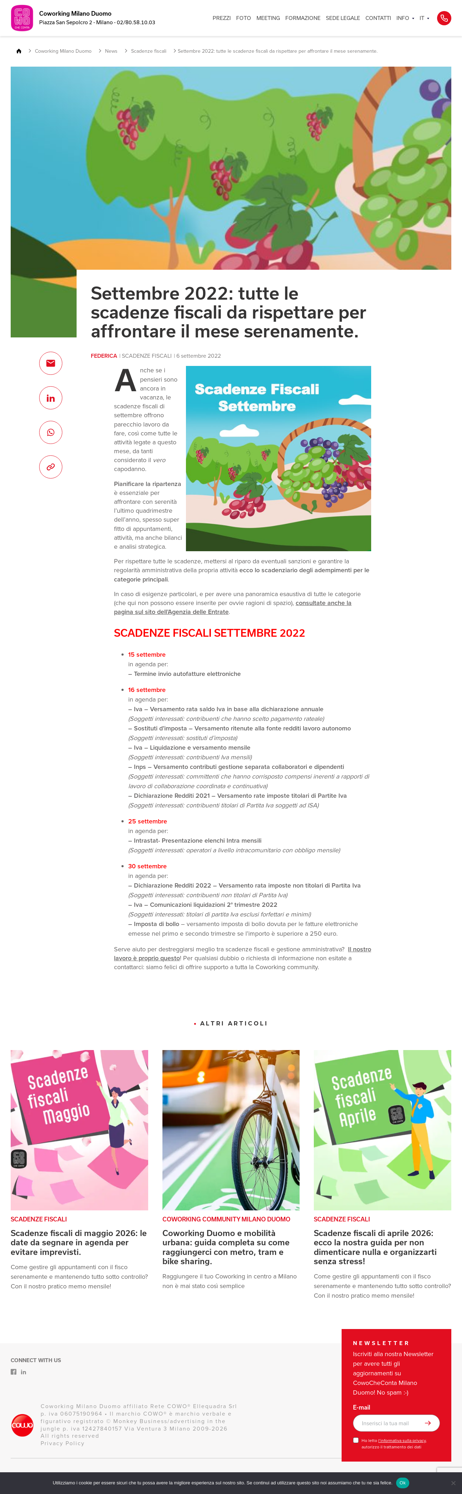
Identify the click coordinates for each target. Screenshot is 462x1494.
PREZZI (222, 18)
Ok (403, 1482)
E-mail (361, 1407)
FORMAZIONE (303, 18)
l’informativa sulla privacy (402, 1440)
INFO (402, 18)
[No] (453, 1483)
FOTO (243, 18)
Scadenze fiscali (147, 356)
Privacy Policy (63, 1443)
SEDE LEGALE (343, 18)
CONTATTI (378, 18)
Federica (104, 356)
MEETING (268, 18)
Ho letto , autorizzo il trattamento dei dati (394, 1443)
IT (422, 18)
